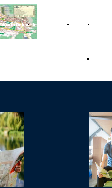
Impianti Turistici (51, 24)
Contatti (80, 24)
